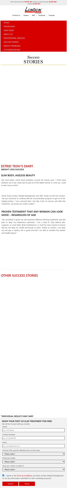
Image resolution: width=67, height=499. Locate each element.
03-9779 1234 (28, 2)
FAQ (33, 15)
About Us (8, 34)
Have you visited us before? (13, 466)
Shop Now (9, 30)
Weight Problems (12, 46)
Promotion (9, 26)
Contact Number (8, 434)
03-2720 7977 (36, 4)
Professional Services (14, 38)
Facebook (41, 15)
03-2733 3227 (53, 2)
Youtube (52, 15)
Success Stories (11, 42)
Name (4, 426)
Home (6, 22)
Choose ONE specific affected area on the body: (21, 450)
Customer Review (12, 49)
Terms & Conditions (24, 475)
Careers (26, 15)
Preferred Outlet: (8, 458)
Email (4, 442)
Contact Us (16, 15)
